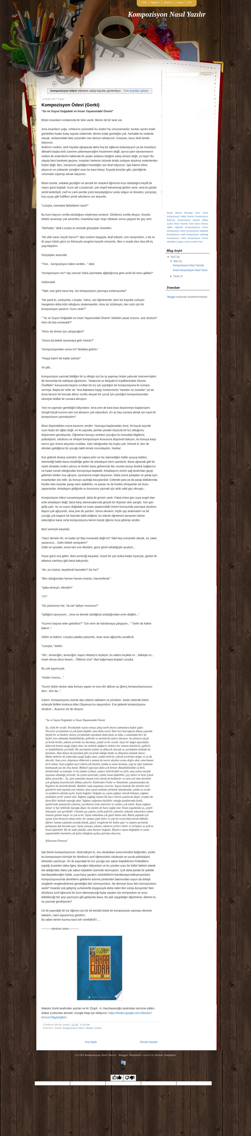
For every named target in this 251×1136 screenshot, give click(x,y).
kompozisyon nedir (176, 234)
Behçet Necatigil (184, 213)
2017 (174, 257)
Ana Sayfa (91, 1041)
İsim (201, 241)
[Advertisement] (187, 145)
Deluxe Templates (165, 1055)
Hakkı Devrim (187, 216)
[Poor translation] (129, 1078)
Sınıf (191, 223)
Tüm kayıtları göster (136, 90)
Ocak (177, 276)
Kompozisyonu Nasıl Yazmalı (188, 265)
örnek (187, 241)
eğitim (170, 227)
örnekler (194, 241)
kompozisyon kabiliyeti (197, 231)
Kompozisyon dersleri (189, 220)
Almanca (168, 2)
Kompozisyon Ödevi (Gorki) (70, 104)
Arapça (179, 2)
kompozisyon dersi (176, 231)
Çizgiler (180, 241)
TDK (144, 2)
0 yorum (85, 1024)
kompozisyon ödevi (74, 1028)
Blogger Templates (130, 1055)
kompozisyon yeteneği (197, 234)
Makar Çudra (94, 1028)
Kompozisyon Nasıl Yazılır (167, 14)
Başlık (170, 213)
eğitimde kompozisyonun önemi (191, 227)
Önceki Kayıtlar (149, 1041)
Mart (176, 261)
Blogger (171, 296)
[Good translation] (116, 1078)
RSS (190, 2)
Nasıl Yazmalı (181, 223)
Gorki (58, 1028)
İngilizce (155, 2)
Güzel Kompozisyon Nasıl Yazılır (190, 270)
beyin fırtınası (201, 223)
